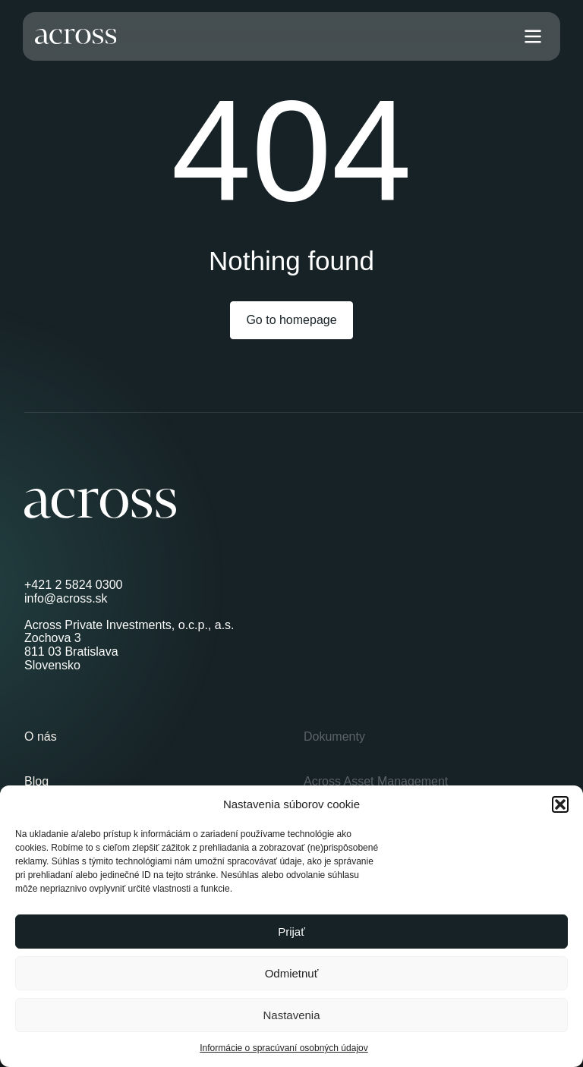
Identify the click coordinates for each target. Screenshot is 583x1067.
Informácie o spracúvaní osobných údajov (283, 1048)
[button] (560, 804)
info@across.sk (66, 598)
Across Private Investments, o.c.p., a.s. (129, 624)
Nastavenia (291, 1015)
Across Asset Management (376, 781)
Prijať (291, 931)
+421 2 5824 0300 (73, 584)
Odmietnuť (292, 973)
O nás (40, 736)
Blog (36, 781)
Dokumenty (334, 736)
